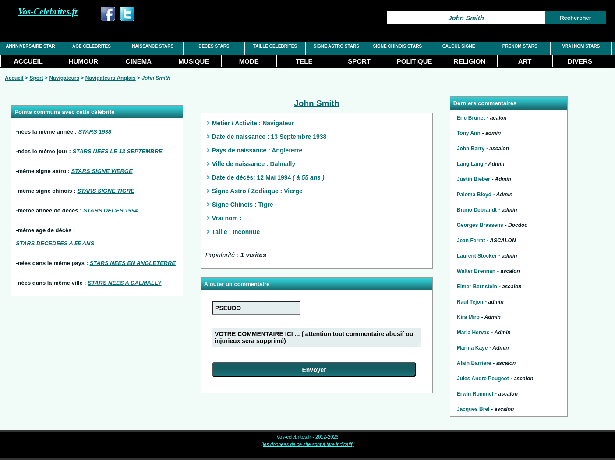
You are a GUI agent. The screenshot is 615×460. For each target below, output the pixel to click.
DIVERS (580, 61)
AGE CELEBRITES (91, 46)
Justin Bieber (473, 179)
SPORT (359, 61)
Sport (36, 78)
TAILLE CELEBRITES (275, 46)
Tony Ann (469, 133)
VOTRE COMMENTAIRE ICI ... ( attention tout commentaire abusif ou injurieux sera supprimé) (316, 337)
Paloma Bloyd (474, 194)
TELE (304, 61)
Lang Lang (470, 164)
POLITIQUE (414, 61)
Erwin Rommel (475, 394)
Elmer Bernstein (477, 286)
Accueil (14, 78)
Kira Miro (468, 317)
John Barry (470, 148)
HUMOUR (84, 61)
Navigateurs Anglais (110, 78)
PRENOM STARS (519, 46)
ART (525, 61)
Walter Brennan (476, 271)
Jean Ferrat (471, 240)
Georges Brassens (480, 225)
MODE (249, 61)
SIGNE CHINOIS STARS (397, 46)
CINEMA (139, 61)
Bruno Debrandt (477, 210)
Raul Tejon (470, 302)
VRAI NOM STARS (581, 46)
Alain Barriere (474, 363)
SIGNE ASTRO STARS (336, 46)
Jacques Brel (473, 409)
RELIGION (470, 61)
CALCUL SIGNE (458, 46)
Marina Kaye (472, 348)
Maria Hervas (473, 332)
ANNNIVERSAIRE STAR (30, 46)
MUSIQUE (193, 61)
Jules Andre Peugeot (483, 378)
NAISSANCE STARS (152, 46)
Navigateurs (64, 78)
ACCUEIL (28, 61)
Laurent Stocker (477, 256)
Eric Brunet (471, 118)
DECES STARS (213, 46)
